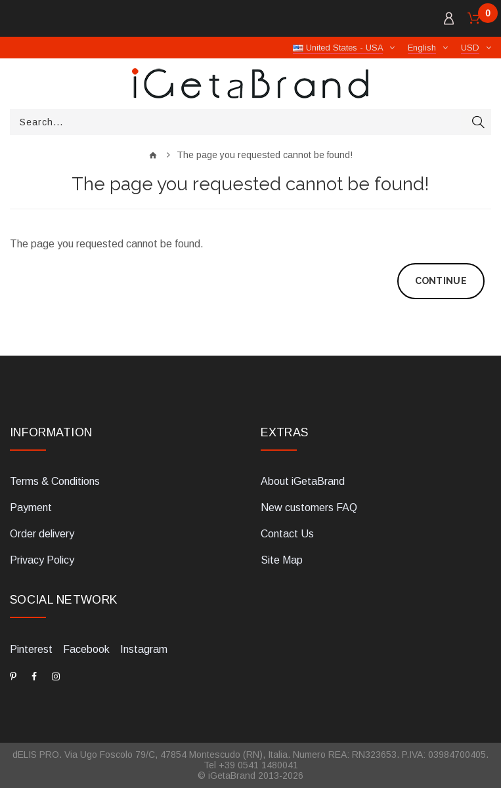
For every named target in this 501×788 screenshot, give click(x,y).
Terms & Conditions (55, 481)
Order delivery (42, 533)
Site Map (282, 560)
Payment (31, 507)
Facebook (86, 649)
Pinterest (31, 649)
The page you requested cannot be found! (265, 155)
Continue (441, 281)
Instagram (143, 649)
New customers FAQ (309, 507)
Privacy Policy (42, 560)
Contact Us (287, 533)
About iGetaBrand (303, 481)
